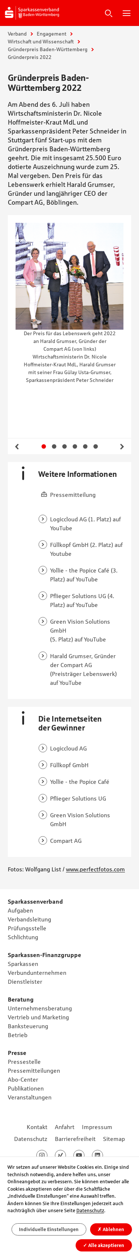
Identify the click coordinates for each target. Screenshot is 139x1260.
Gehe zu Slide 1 (44, 446)
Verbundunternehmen (37, 972)
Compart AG (66, 840)
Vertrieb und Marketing (38, 1017)
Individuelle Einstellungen (49, 1229)
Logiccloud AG (68, 748)
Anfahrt (65, 1127)
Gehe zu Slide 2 (54, 446)
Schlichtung (23, 937)
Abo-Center (23, 1079)
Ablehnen (110, 1229)
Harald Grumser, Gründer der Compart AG (83, 660)
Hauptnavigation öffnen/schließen (126, 13)
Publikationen (26, 1088)
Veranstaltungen (30, 1097)
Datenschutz (30, 1138)
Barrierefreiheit (75, 1138)
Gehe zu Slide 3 (64, 446)
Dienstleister (25, 981)
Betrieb (17, 1035)
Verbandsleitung (29, 919)
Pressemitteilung (73, 494)
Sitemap (114, 1138)
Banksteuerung (28, 1026)
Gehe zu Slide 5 (85, 446)
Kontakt (37, 1127)
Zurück (17, 446)
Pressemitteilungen (34, 1070)
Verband (17, 34)
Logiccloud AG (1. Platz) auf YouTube (85, 523)
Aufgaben (20, 910)
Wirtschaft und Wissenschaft (41, 41)
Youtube (84, 1155)
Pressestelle (24, 1061)
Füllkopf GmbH (69, 544)
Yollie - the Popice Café (79, 570)
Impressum (97, 1127)
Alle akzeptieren (103, 1245)
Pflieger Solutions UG (78, 596)
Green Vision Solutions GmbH (80, 626)
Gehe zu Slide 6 (95, 446)
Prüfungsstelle (27, 928)
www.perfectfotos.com (95, 869)
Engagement (51, 34)
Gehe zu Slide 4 (75, 446)
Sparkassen (23, 963)
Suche (109, 13)
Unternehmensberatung (40, 1008)
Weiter (122, 446)
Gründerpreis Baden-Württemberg (47, 49)
